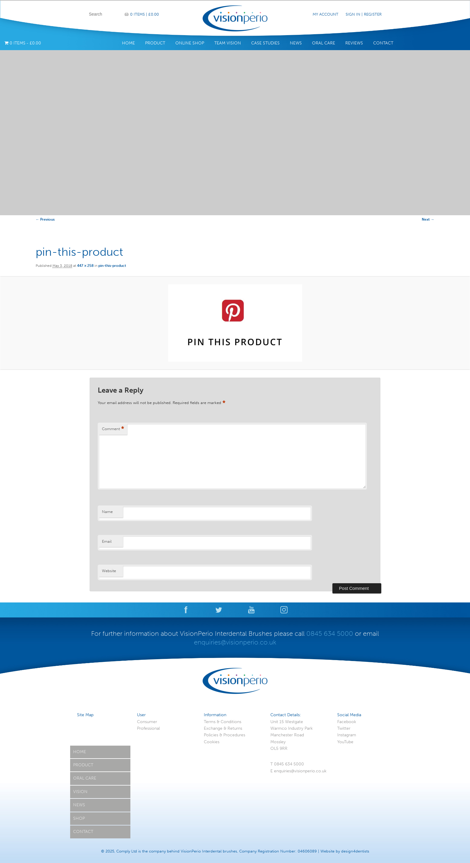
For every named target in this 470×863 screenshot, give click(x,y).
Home (128, 43)
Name (107, 511)
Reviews (354, 43)
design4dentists (355, 851)
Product (155, 43)
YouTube (345, 741)
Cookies (211, 741)
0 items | (144, 14)
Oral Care (323, 43)
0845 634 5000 (329, 633)
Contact (383, 43)
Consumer (147, 721)
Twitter (343, 728)
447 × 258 (85, 266)
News (296, 43)
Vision (80, 791)
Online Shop (189, 43)
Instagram (346, 735)
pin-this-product (112, 266)
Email (107, 541)
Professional (148, 728)
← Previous (45, 219)
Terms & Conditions (222, 721)
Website (109, 571)
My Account (325, 14)
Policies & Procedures (224, 735)
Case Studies (265, 43)
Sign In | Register (364, 14)
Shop (79, 818)
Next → (428, 219)
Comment (113, 429)
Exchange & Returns (223, 728)
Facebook (346, 721)
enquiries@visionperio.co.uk (235, 642)
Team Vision (227, 43)
